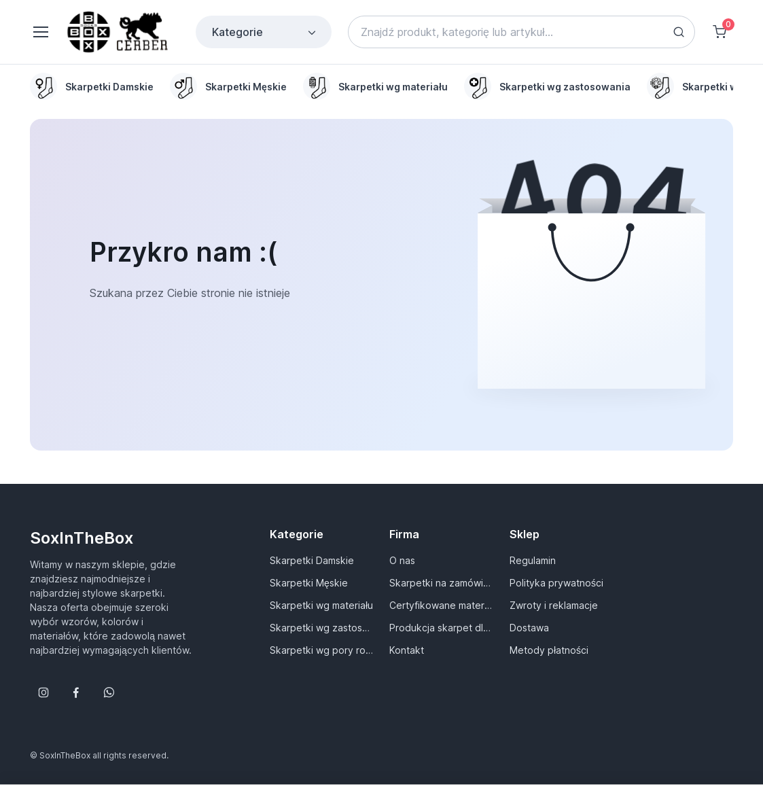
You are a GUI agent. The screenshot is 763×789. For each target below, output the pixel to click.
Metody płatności (549, 650)
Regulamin (533, 560)
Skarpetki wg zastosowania (321, 627)
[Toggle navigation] (40, 32)
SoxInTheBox (81, 538)
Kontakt (406, 650)
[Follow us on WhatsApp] (108, 692)
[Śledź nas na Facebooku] (76, 692)
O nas (402, 560)
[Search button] (678, 32)
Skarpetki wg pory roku (321, 650)
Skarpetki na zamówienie (441, 583)
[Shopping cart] (719, 32)
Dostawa (529, 627)
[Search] (521, 32)
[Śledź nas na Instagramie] (43, 692)
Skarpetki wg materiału (321, 605)
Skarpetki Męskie (309, 583)
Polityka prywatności (556, 583)
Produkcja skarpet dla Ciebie (441, 627)
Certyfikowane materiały (441, 605)
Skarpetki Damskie (312, 560)
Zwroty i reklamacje (554, 605)
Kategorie (265, 32)
